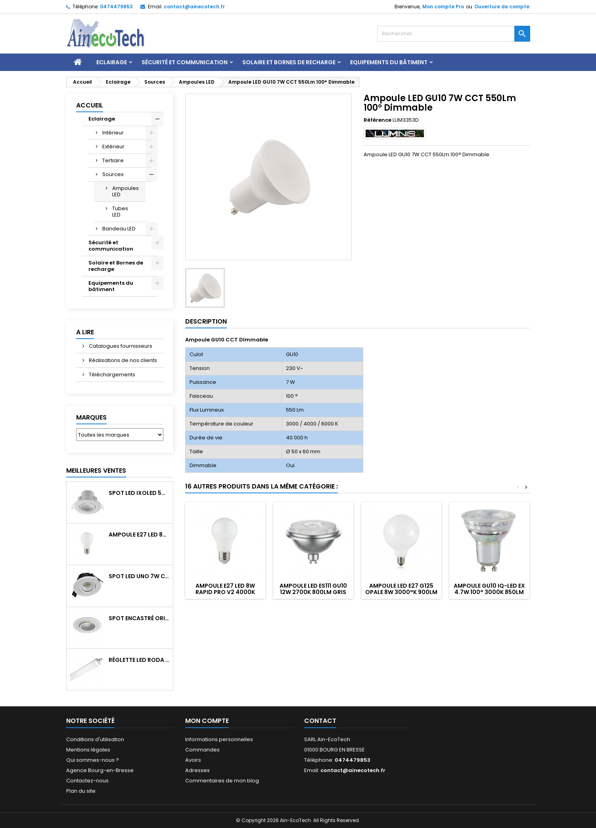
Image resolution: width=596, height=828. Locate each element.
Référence (377, 120)
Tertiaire (113, 160)
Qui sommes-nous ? (92, 760)
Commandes (202, 749)
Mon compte (207, 720)
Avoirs (193, 760)
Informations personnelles (219, 739)
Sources (113, 174)
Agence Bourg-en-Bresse (100, 770)
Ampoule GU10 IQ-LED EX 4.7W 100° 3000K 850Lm (489, 589)
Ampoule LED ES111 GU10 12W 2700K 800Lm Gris (313, 589)
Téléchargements (111, 374)
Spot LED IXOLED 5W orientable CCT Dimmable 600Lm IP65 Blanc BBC (139, 493)
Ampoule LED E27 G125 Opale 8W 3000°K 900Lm (401, 589)
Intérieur (113, 132)
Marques (91, 417)
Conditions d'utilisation (95, 739)
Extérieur (113, 146)
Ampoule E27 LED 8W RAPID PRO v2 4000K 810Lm (139, 534)
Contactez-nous (87, 780)
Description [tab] (206, 321)
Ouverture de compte (501, 6)
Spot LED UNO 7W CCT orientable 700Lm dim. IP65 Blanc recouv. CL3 (139, 576)
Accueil (89, 105)
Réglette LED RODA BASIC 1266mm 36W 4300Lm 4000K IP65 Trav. (139, 660)
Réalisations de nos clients (122, 360)
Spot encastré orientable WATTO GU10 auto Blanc (139, 618)
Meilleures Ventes (96, 470)
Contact (320, 720)
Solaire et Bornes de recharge (288, 62)
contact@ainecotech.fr (194, 6)
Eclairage (111, 62)
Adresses (197, 770)
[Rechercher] (454, 34)
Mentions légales (88, 749)
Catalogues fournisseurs (120, 346)
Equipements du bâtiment (388, 62)
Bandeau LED (119, 228)
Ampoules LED (125, 191)
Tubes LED (120, 211)
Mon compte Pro (443, 6)
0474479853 (116, 6)
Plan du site (81, 791)
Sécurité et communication (185, 62)
